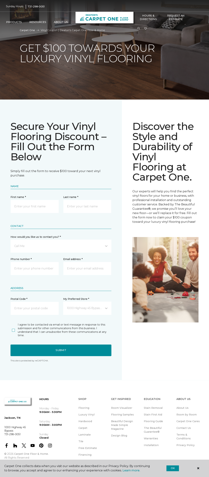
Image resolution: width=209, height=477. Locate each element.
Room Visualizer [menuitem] (121, 408)
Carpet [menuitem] (82, 428)
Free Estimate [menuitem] (87, 448)
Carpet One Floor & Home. (31, 453)
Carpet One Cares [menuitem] (188, 421)
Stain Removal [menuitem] (153, 408)
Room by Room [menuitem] (186, 414)
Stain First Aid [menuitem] (153, 414)
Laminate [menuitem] (84, 434)
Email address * (73, 259)
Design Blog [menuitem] (119, 435)
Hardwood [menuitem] (85, 421)
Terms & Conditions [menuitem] (183, 436)
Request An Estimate (176, 17)
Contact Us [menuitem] (183, 428)
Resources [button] (37, 22)
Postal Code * (19, 299)
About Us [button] (61, 22)
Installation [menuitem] (151, 445)
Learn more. (131, 470)
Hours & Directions (148, 17)
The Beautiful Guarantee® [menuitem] (153, 429)
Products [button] (14, 22)
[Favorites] (145, 29)
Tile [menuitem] (80, 441)
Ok (173, 468)
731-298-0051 (36, 6)
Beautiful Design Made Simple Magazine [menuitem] (122, 425)
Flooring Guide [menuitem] (153, 421)
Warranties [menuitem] (151, 438)
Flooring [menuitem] (83, 408)
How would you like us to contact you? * (36, 237)
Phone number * (21, 259)
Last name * (70, 197)
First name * (18, 197)
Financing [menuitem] (84, 454)
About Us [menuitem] (182, 408)
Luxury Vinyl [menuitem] (86, 414)
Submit (61, 350)
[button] (138, 29)
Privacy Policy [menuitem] (185, 445)
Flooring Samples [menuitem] (122, 414)
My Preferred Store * (76, 299)
